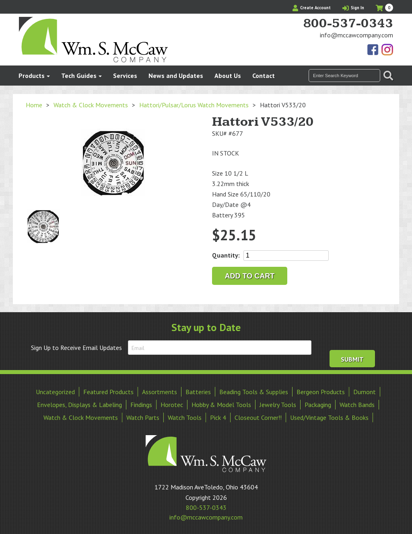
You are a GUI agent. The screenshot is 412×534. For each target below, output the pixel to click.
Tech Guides (79, 76)
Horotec (172, 404)
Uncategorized (55, 391)
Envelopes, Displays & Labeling (79, 404)
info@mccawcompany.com (356, 35)
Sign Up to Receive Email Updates (76, 347)
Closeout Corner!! (258, 417)
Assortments (159, 391)
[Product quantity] (286, 255)
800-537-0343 (348, 23)
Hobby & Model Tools (221, 404)
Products (32, 76)
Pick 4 (218, 417)
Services (125, 76)
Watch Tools (185, 417)
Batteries (198, 391)
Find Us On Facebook (373, 50)
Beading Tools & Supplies (253, 391)
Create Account (312, 7)
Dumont (364, 391)
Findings (141, 404)
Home (34, 105)
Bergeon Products (321, 391)
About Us (227, 76)
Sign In (353, 7)
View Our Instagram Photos (387, 50)
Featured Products (108, 391)
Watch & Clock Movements (91, 105)
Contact (263, 76)
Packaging (318, 404)
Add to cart (250, 276)
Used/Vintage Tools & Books (329, 417)
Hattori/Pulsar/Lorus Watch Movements (194, 105)
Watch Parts (142, 417)
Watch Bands (357, 404)
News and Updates (175, 76)
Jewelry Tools (278, 404)
